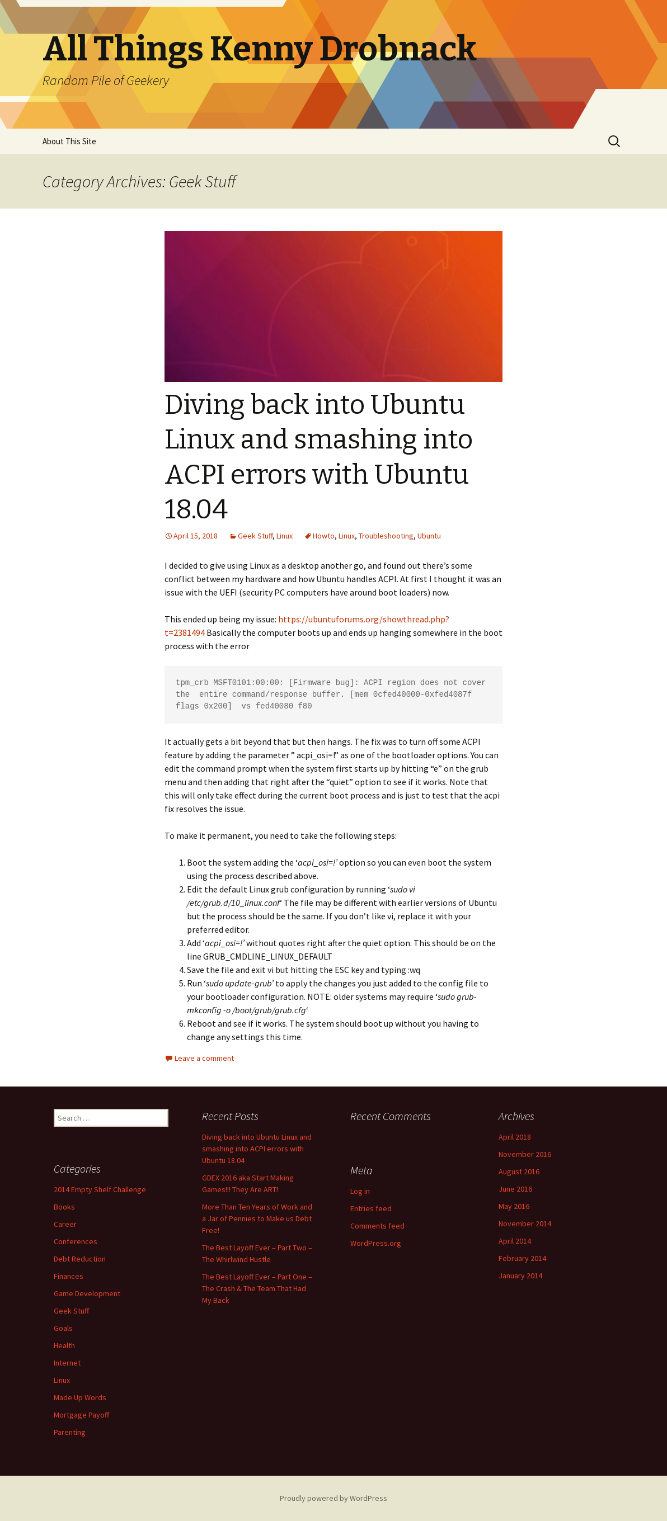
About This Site (69, 141)
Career (65, 1224)
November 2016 (525, 1154)
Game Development (87, 1293)
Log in (360, 1191)
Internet (67, 1363)
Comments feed (377, 1226)
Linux (284, 536)
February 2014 (522, 1258)
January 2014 (520, 1275)
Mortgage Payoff (81, 1415)
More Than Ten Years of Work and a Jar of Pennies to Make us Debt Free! (257, 1218)
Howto (324, 536)
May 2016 (514, 1206)
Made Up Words (80, 1397)
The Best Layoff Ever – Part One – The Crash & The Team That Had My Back (257, 1288)
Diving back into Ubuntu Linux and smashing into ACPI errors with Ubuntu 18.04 (257, 1148)
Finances (68, 1276)
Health (64, 1345)
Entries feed (371, 1208)
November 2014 (525, 1223)
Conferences (75, 1241)
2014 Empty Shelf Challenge (100, 1189)
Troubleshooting (386, 536)
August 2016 (519, 1171)
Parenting (70, 1432)
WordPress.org (375, 1243)
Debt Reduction (80, 1259)
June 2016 (515, 1189)
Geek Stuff (255, 536)
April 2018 (515, 1137)
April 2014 (515, 1241)
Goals (63, 1328)
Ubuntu (429, 536)
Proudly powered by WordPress (333, 1498)
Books (64, 1207)
